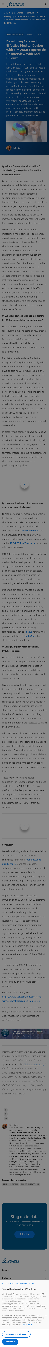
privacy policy (27, 1325)
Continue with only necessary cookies (19, 1283)
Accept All (10, 1342)
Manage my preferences (16, 1334)
